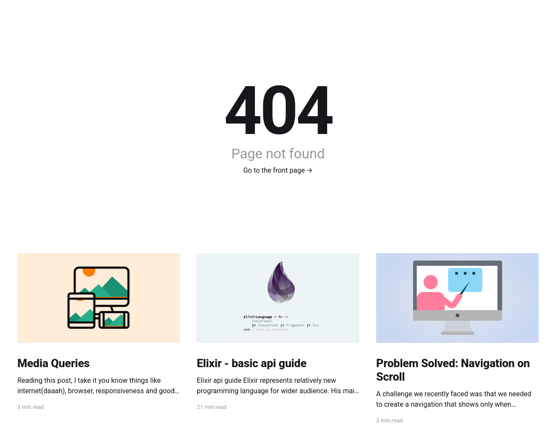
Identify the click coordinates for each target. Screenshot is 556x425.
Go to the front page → (278, 170)
